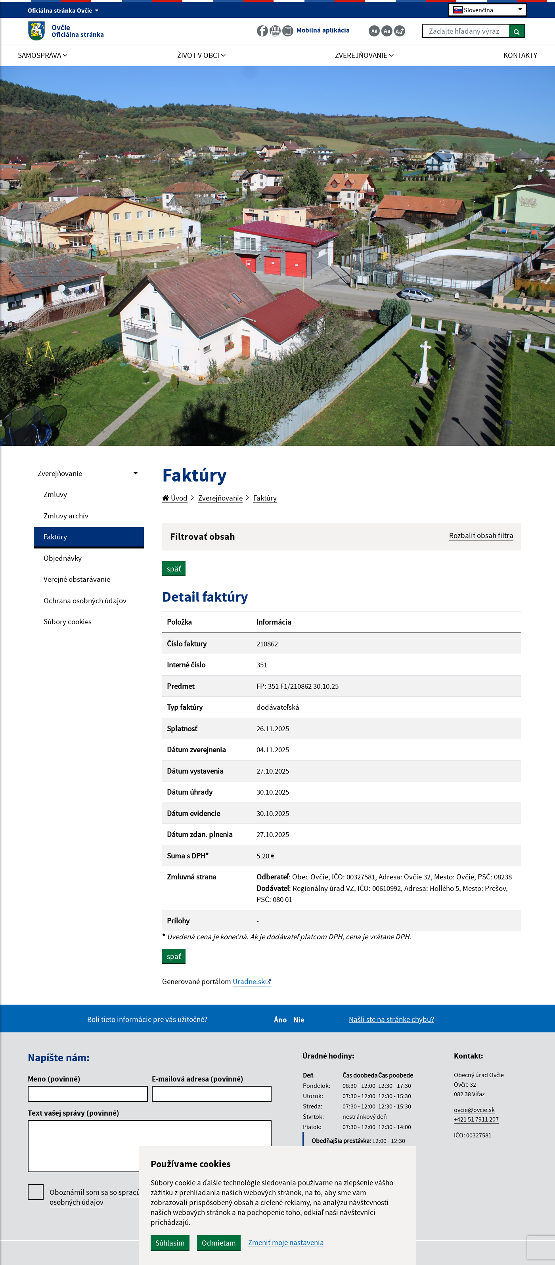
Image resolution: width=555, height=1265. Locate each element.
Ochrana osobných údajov (85, 600)
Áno (281, 1019)
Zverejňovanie (60, 473)
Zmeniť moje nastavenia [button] (286, 1242)
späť (174, 568)
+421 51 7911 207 (476, 1119)
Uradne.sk (249, 981)
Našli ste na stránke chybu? (391, 1019)
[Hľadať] (517, 31)
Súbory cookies (68, 621)
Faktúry (55, 536)
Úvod (175, 498)
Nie (300, 1019)
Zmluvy (55, 494)
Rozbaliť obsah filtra (481, 535)
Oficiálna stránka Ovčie (63, 10)
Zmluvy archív (66, 515)
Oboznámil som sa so (105, 1197)
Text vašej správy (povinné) (73, 1113)
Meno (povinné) (54, 1078)
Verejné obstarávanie (77, 579)
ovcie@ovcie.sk (474, 1110)
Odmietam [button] (219, 1243)
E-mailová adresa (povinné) (197, 1078)
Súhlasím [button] (170, 1243)
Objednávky (63, 558)
